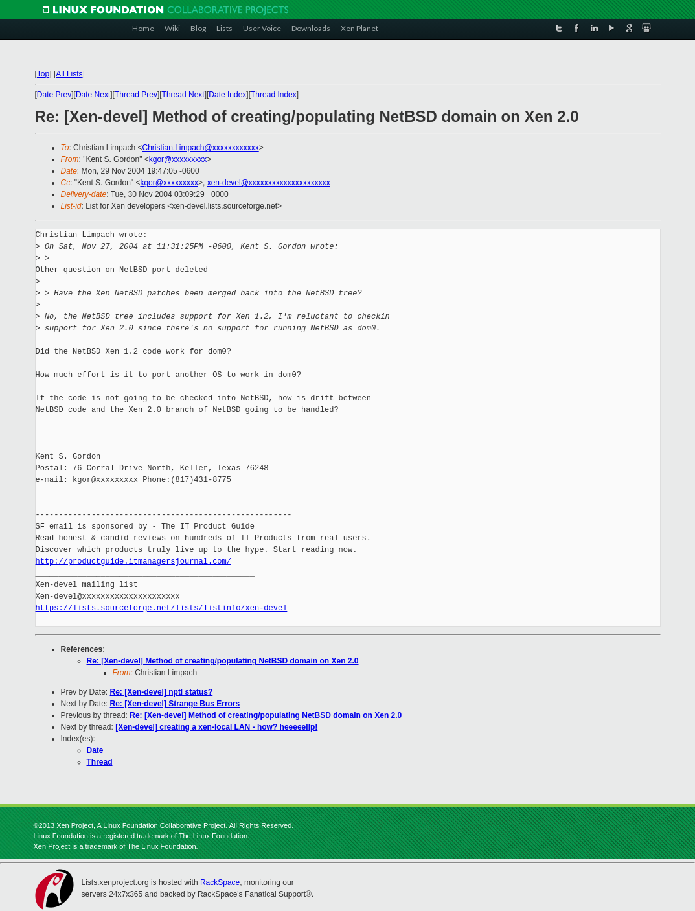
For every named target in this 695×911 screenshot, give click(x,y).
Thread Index (274, 94)
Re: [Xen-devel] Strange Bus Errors (175, 703)
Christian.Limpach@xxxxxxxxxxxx (200, 147)
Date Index (227, 94)
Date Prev (54, 94)
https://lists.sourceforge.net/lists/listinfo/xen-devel (162, 608)
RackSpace (220, 882)
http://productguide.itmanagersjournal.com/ (133, 561)
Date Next (93, 94)
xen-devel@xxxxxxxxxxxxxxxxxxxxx (268, 182)
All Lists (69, 73)
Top (43, 73)
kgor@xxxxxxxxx (178, 159)
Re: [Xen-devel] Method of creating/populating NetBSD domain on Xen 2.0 (223, 660)
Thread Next (183, 94)
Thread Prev (136, 94)
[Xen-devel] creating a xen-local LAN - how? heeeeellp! (216, 727)
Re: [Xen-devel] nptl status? (161, 692)
